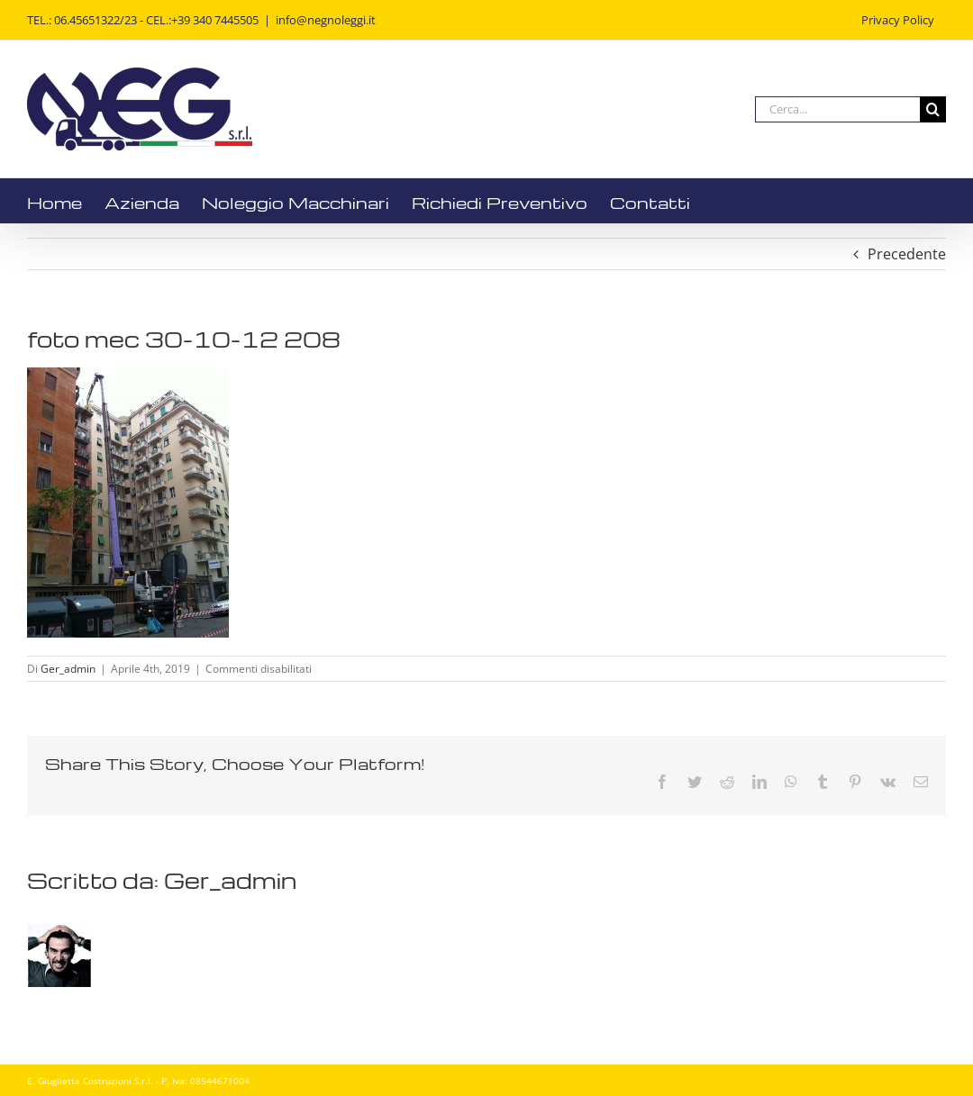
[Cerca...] (837, 109)
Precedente (907, 254)
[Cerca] (933, 109)
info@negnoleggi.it (326, 20)
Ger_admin (68, 668)
